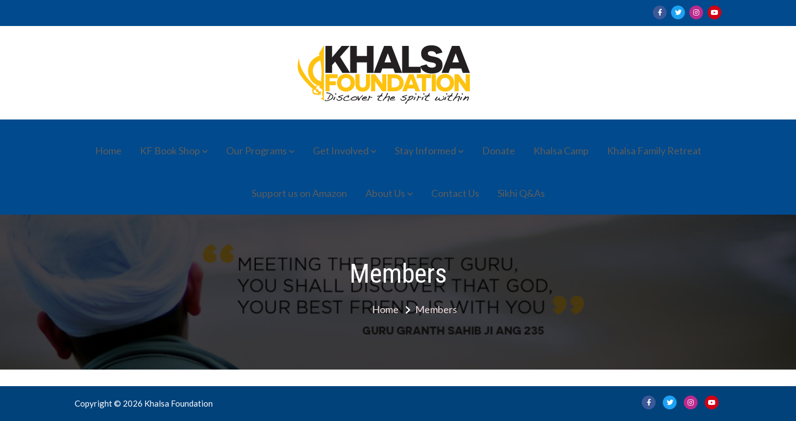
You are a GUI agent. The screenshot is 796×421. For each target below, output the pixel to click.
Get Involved (341, 150)
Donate (498, 150)
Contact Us (455, 193)
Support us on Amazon (299, 193)
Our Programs (256, 150)
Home (108, 150)
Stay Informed (425, 150)
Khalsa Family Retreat (654, 150)
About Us (385, 193)
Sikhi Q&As (521, 193)
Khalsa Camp (561, 150)
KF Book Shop (170, 150)
